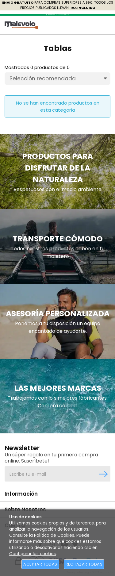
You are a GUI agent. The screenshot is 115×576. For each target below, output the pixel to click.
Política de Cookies (54, 535)
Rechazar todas (84, 564)
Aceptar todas (40, 564)
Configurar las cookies (32, 554)
